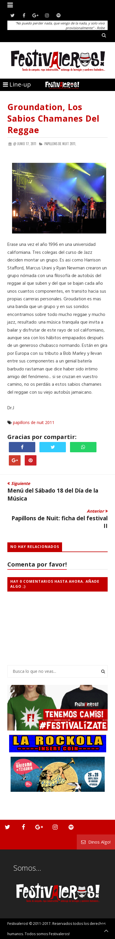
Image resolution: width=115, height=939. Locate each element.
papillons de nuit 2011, (60, 143)
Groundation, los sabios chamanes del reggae (53, 118)
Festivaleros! (17, 923)
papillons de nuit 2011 (33, 422)
